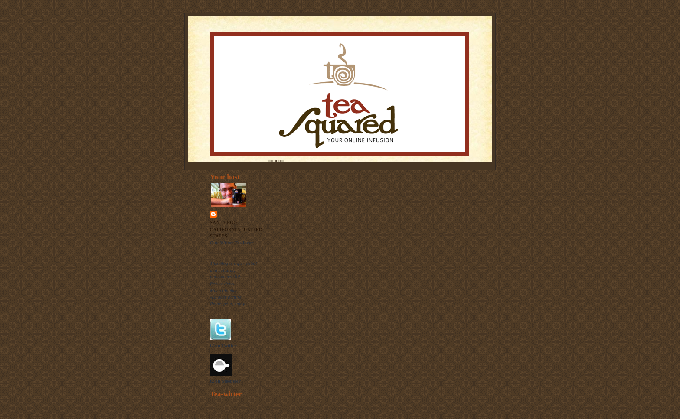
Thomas (229, 213)
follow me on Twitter (254, 406)
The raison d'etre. (227, 310)
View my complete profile (235, 251)
